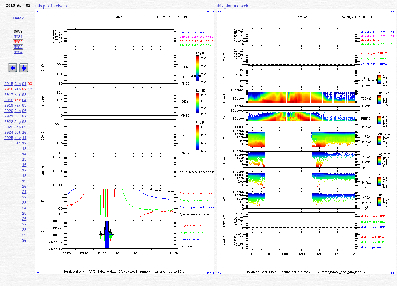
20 (24, 216)
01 (24, 97)
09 (24, 147)
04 (24, 116)
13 (24, 172)
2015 (8, 97)
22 (24, 228)
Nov (17, 159)
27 (24, 259)
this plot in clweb (51, 5)
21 (24, 222)
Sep (17, 147)
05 (24, 122)
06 (24, 128)
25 (24, 247)
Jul (17, 134)
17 (24, 197)
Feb (17, 103)
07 (24, 134)
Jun (17, 128)
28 (24, 266)
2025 (8, 159)
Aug (17, 141)
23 (24, 234)
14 (24, 178)
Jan (17, 97)
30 (24, 278)
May (17, 122)
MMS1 (18, 43)
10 (24, 153)
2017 (8, 109)
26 (24, 253)
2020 (8, 128)
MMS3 (18, 55)
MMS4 (18, 61)
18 (24, 203)
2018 (8, 116)
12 (30, 103)
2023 (8, 147)
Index (18, 21)
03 (24, 109)
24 (24, 241)
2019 (8, 122)
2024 (8, 153)
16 (24, 191)
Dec (17, 166)
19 (24, 209)
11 (24, 159)
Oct (17, 153)
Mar (17, 109)
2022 (8, 141)
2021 (8, 134)
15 (24, 184)
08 (24, 141)
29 (24, 272)
